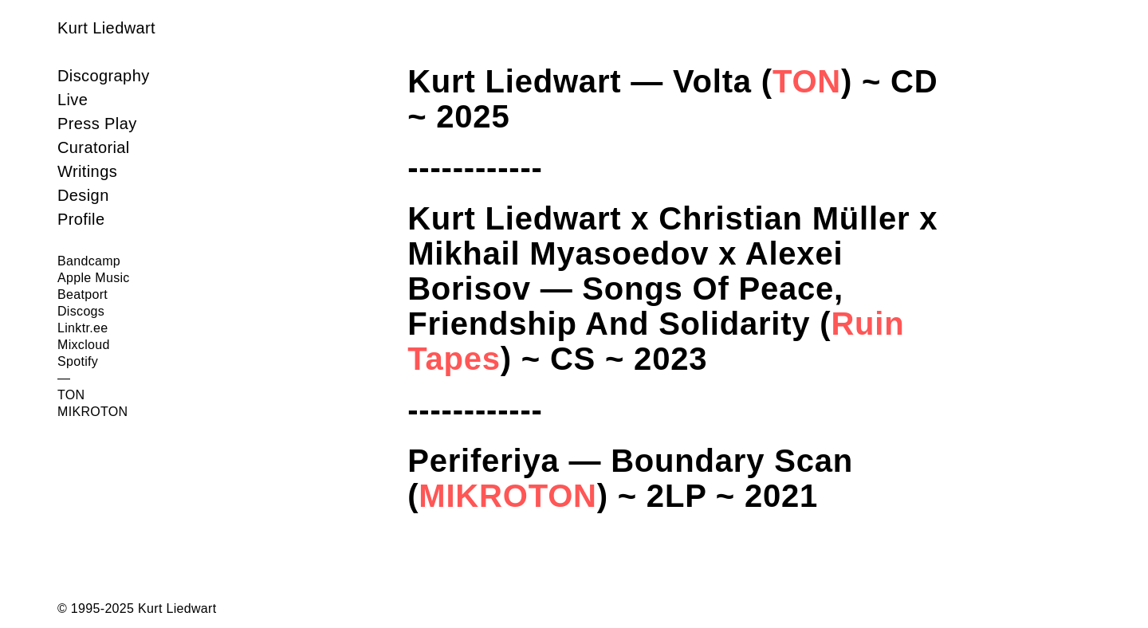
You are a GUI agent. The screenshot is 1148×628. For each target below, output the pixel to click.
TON (807, 81)
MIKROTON (507, 495)
